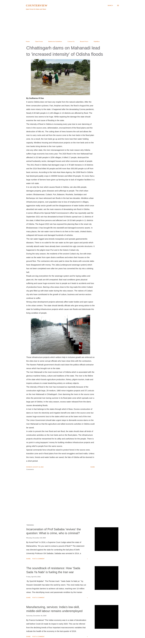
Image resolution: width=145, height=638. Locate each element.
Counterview (36, 5)
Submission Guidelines (55, 41)
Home (28, 41)
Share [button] (92, 467)
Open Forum (39, 41)
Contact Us (71, 41)
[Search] (110, 5)
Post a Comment (38, 558)
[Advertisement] (72, 25)
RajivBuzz (97, 41)
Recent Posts (84, 41)
